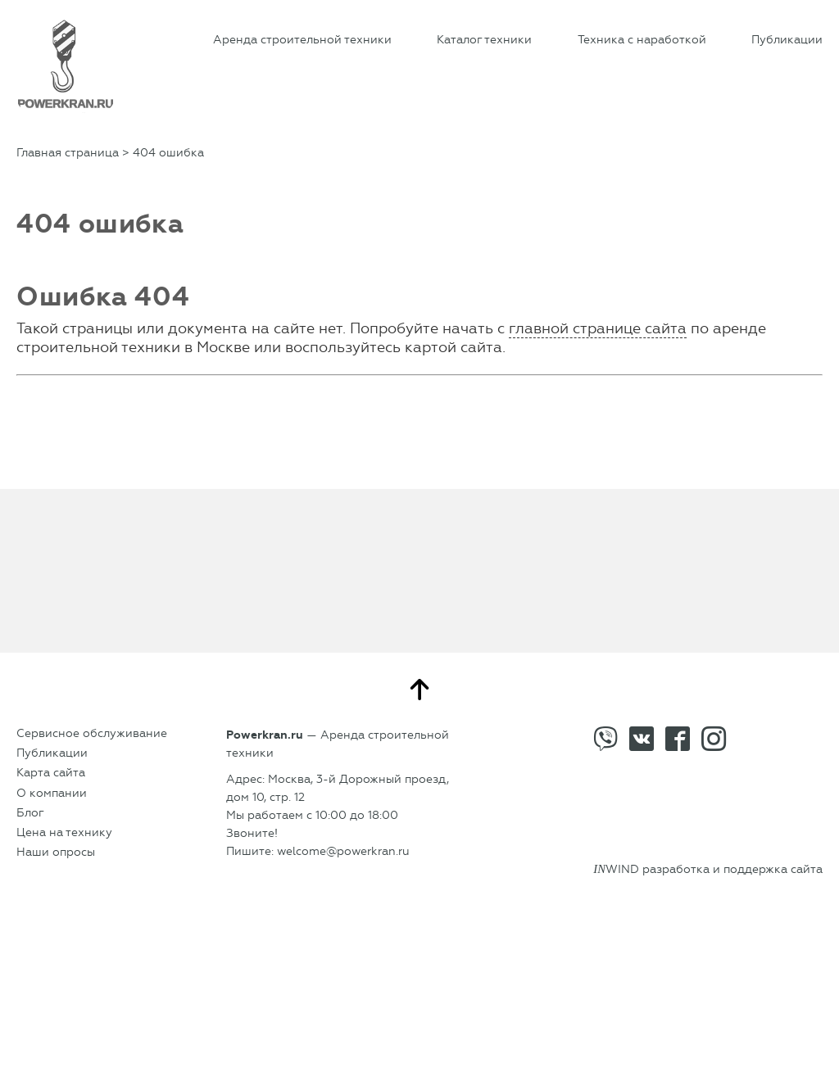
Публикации (787, 40)
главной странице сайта (598, 328)
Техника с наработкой (642, 40)
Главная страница (67, 153)
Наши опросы (55, 852)
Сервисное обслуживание (91, 733)
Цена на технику (64, 832)
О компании (51, 793)
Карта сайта (50, 773)
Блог (30, 813)
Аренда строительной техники (302, 40)
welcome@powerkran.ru (343, 851)
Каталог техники (484, 40)
